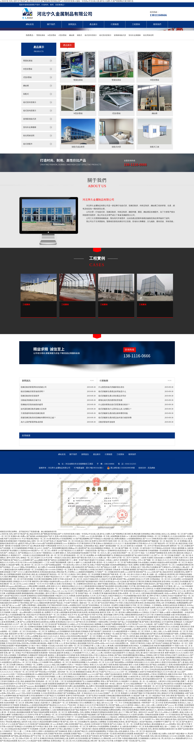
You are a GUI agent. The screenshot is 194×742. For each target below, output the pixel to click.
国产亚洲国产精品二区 (108, 736)
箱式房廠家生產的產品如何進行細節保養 (115, 418)
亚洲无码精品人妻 (61, 738)
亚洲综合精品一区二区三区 (61, 741)
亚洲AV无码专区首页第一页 (101, 734)
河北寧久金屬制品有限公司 (98, 199)
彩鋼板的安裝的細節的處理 (32, 405)
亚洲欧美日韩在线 (47, 738)
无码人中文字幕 (107, 741)
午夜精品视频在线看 (129, 738)
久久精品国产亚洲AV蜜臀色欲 (38, 741)
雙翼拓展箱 (40, 35)
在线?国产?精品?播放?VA (177, 734)
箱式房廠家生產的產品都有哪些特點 (113, 413)
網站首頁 (30, 24)
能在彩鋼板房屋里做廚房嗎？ (33, 391)
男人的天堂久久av (168, 738)
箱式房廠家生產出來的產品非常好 (112, 396)
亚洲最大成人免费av (159, 734)
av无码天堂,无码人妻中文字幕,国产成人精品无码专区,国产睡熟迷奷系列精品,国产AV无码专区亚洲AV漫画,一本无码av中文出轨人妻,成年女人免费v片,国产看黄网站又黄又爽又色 (66, 1)
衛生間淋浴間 (148, 35)
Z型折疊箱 (62, 35)
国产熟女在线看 (143, 736)
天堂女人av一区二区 (10, 738)
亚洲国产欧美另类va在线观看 (59, 734)
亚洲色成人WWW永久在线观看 (173, 736)
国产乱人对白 (140, 741)
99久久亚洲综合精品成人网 (82, 741)
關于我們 (51, 24)
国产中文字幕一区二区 (39, 736)
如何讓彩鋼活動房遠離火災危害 (34, 409)
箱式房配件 (27, 144)
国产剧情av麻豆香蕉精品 (20, 736)
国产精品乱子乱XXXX (22, 734)
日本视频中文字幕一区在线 (124, 741)
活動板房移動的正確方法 (31, 400)
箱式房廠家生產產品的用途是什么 (112, 391)
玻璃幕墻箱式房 (120, 35)
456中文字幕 (116, 738)
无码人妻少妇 (155, 736)
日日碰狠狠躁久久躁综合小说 (149, 738)
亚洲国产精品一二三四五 (80, 734)
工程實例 (136, 24)
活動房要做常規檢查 (106, 422)
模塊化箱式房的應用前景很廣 (110, 400)
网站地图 (137, 534)
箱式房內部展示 (105, 35)
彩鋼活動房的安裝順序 (30, 396)
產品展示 (93, 24)
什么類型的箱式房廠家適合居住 (111, 387)
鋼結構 (71, 35)
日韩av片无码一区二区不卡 (29, 738)
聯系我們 (157, 24)
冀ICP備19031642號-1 (94, 468)
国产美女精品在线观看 (8, 741)
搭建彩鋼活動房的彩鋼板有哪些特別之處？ (38, 418)
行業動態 (115, 24)
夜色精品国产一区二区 (142, 734)
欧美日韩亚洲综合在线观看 (123, 734)
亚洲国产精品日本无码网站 (70, 736)
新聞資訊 (72, 24)
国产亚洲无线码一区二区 (127, 736)
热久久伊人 (22, 741)
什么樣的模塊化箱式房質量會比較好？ (114, 405)
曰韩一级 (97, 741)
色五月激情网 (54, 736)
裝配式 (79, 35)
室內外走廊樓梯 (135, 35)
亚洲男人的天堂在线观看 (78, 738)
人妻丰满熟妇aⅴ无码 (39, 734)
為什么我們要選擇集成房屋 (32, 422)
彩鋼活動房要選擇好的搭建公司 (34, 387)
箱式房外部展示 (91, 35)
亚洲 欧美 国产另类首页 (90, 736)
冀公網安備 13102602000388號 (121, 468)
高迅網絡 (151, 468)
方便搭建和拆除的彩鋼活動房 (33, 413)
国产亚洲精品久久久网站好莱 (99, 738)
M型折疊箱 (52, 35)
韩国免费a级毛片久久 (184, 738)
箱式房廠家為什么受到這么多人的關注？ (115, 409)
